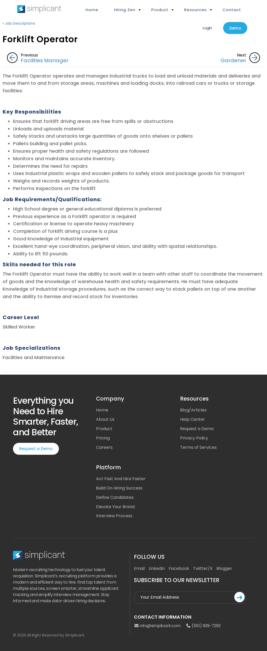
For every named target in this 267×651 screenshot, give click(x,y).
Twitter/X (203, 568)
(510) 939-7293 (203, 626)
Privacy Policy (194, 438)
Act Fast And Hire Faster (121, 479)
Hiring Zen (124, 9)
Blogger (224, 568)
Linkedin (157, 568)
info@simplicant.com (157, 626)
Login (207, 28)
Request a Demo (36, 448)
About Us (105, 419)
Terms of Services (198, 447)
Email (139, 568)
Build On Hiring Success (119, 488)
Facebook (179, 568)
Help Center (192, 419)
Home (92, 9)
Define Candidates (115, 497)
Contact (232, 9)
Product (159, 9)
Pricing (103, 438)
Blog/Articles (193, 410)
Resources (195, 9)
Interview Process (114, 516)
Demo (235, 28)
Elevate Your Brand (115, 507)
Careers (104, 447)
